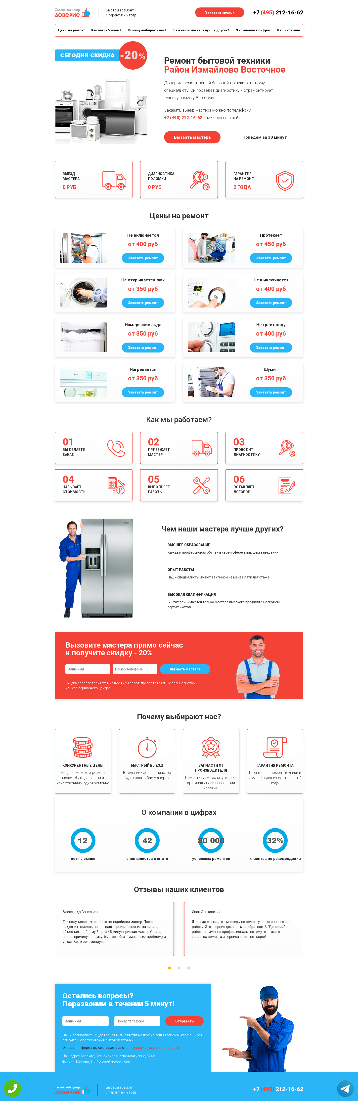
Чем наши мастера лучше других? (201, 30)
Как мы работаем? (106, 30)
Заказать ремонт (143, 258)
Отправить (184, 1021)
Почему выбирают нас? (147, 30)
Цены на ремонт (71, 30)
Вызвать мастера (192, 137)
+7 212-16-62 (278, 12)
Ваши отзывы (288, 30)
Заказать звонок (219, 12)
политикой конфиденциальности (152, 1048)
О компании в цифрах (253, 30)
